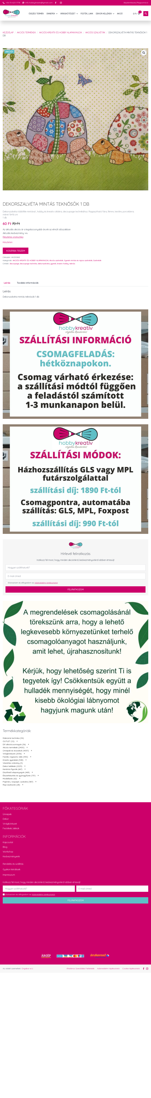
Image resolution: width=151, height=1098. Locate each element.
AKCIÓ (120, 13)
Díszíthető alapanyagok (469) (16, 772)
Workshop (8, 851)
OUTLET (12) (8, 741)
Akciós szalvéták (95, 32)
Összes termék (36, 13)
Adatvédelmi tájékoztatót (46, 582)
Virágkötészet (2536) (12, 753)
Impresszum (9, 874)
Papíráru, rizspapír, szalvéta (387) (18, 781)
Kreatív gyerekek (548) (13, 760)
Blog (5, 847)
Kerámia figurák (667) (12, 769)
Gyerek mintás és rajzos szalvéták (78, 260)
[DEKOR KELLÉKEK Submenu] (114, 13)
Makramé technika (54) (13, 738)
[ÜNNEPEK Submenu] (57, 13)
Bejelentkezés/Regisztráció (136, 2)
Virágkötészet (10, 823)
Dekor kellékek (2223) (12, 766)
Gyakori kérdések (11, 869)
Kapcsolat (8, 842)
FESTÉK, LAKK (87, 13)
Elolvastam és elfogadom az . (33, 582)
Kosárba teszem (15, 250)
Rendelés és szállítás (13, 864)
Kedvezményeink (11, 856)
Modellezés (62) (10, 778)
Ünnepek (7, 814)
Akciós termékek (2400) (13, 747)
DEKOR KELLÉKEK (104, 13)
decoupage (14, 263)
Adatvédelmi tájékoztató (108, 968)
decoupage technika (28, 263)
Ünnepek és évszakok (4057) (16, 750)
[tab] (7, 282)
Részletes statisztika (13, 237)
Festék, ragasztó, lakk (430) (15, 757)
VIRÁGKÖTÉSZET (67, 13)
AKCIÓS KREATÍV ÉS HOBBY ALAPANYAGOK (60, 32)
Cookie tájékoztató (131, 968)
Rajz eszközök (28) (11, 785)
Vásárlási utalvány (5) (13, 763)
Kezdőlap (8, 32)
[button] (144, 53)
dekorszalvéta (44, 263)
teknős (72, 263)
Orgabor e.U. (27, 968)
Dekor (6, 819)
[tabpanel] (75, 294)
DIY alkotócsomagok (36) (14, 744)
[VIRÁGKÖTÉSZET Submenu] (77, 13)
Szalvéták (97, 260)
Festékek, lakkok (11, 828)
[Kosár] (136, 13)
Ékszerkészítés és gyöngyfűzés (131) (19, 775)
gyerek (53, 263)
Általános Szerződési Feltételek (80, 968)
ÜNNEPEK (50, 13)
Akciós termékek (26, 32)
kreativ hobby (63, 263)
